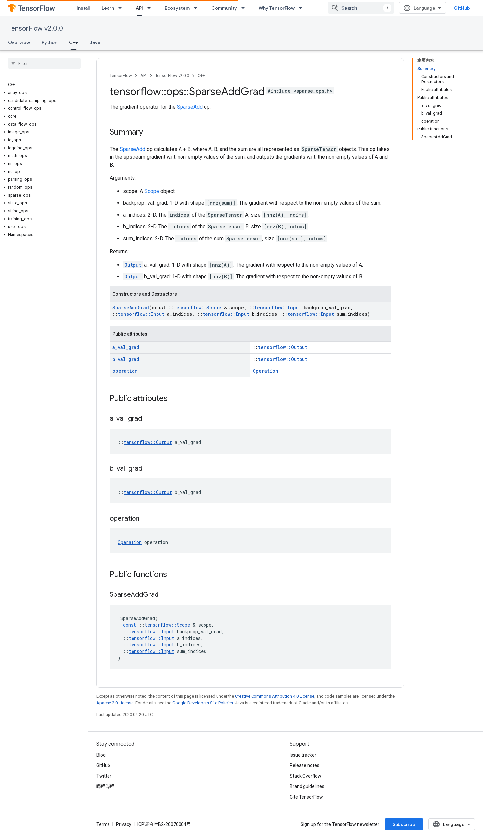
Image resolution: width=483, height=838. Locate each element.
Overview (19, 42)
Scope (151, 191)
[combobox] (361, 8)
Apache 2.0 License (114, 702)
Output (132, 265)
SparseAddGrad (130, 307)
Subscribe (404, 824)
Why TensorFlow (277, 8)
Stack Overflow (305, 776)
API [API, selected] (139, 8)
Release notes (304, 765)
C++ (201, 75)
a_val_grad (125, 347)
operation (125, 371)
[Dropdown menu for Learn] (122, 8)
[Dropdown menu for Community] (245, 8)
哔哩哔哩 (105, 786)
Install (83, 8)
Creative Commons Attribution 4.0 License (274, 696)
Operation (265, 371)
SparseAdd (190, 107)
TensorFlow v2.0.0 (35, 28)
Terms (103, 824)
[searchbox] (44, 63)
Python (49, 42)
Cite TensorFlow (306, 797)
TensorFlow (121, 75)
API (143, 75)
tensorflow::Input (277, 307)
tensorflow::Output (282, 347)
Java (95, 42)
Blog (101, 754)
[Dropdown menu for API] (151, 8)
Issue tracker (303, 754)
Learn (108, 8)
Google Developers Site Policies (202, 702)
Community (224, 8)
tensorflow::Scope (197, 307)
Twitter (103, 776)
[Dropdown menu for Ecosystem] (197, 8)
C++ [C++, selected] (73, 42)
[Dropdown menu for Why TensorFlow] (302, 8)
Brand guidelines (307, 786)
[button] (43, 93)
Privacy (123, 824)
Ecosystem (177, 8)
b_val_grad (125, 359)
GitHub (462, 8)
